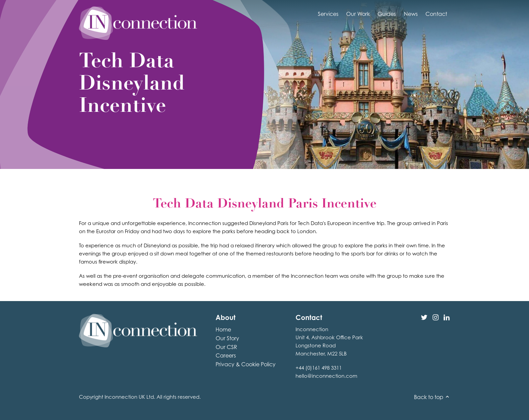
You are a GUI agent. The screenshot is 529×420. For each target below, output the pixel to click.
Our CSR (226, 347)
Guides (387, 13)
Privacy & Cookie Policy (246, 364)
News (411, 13)
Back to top (432, 397)
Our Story (227, 338)
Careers (226, 355)
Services (328, 13)
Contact (436, 13)
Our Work (358, 13)
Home (223, 329)
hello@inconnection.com (326, 376)
